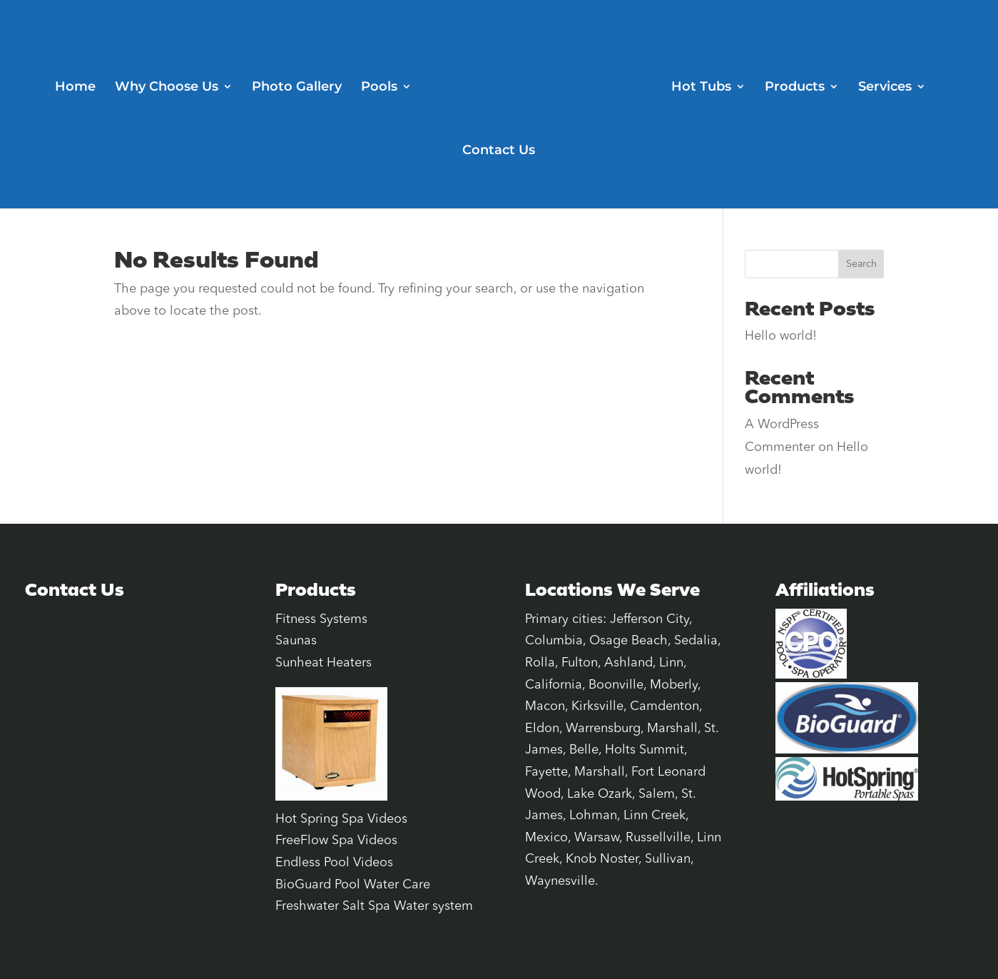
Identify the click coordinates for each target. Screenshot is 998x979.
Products (795, 87)
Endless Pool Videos (334, 862)
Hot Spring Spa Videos (341, 819)
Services (885, 87)
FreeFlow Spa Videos (336, 840)
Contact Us (498, 151)
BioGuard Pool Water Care (352, 884)
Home (75, 87)
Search (861, 264)
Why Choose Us (166, 87)
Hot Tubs (701, 87)
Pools (379, 87)
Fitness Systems (321, 619)
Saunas (296, 640)
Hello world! (781, 336)
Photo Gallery (297, 87)
